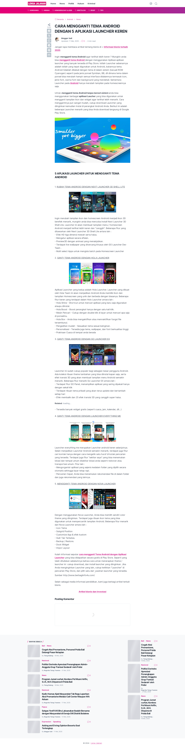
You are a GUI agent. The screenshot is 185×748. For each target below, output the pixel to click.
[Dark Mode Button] (150, 3)
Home (53, 3)
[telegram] (49, 45)
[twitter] (49, 36)
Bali (43, 646)
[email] (49, 55)
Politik (71, 3)
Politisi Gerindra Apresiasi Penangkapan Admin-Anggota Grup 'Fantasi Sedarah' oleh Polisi (148, 676)
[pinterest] (49, 50)
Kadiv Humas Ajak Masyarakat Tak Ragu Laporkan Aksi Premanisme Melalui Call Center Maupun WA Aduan (65, 697)
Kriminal (91, 3)
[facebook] (49, 31)
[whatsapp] (49, 40)
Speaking (57, 722)
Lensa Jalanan (96, 743)
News (62, 3)
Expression (46, 722)
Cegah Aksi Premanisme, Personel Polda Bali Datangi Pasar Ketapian (148, 650)
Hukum (81, 3)
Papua (44, 707)
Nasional (45, 660)
